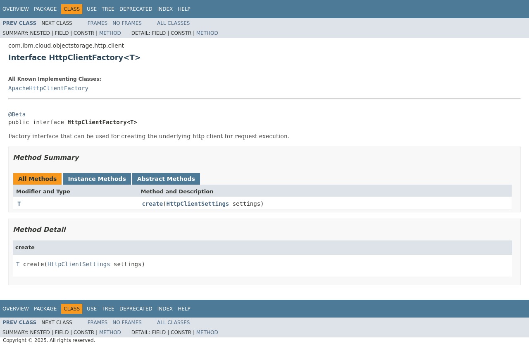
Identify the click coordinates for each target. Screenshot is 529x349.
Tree (108, 9)
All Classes (173, 23)
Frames (98, 23)
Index (165, 9)
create (152, 203)
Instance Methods (97, 179)
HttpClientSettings (198, 203)
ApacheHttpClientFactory (48, 88)
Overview (15, 9)
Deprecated (136, 9)
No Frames (127, 23)
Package (45, 9)
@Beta (17, 114)
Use (92, 9)
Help (184, 9)
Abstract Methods (166, 179)
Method (110, 33)
